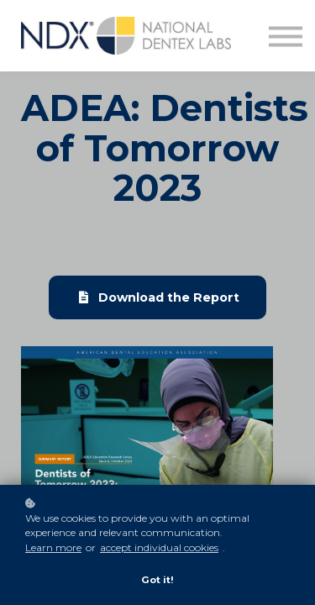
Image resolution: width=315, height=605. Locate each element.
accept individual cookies (159, 547)
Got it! (157, 580)
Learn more (53, 547)
